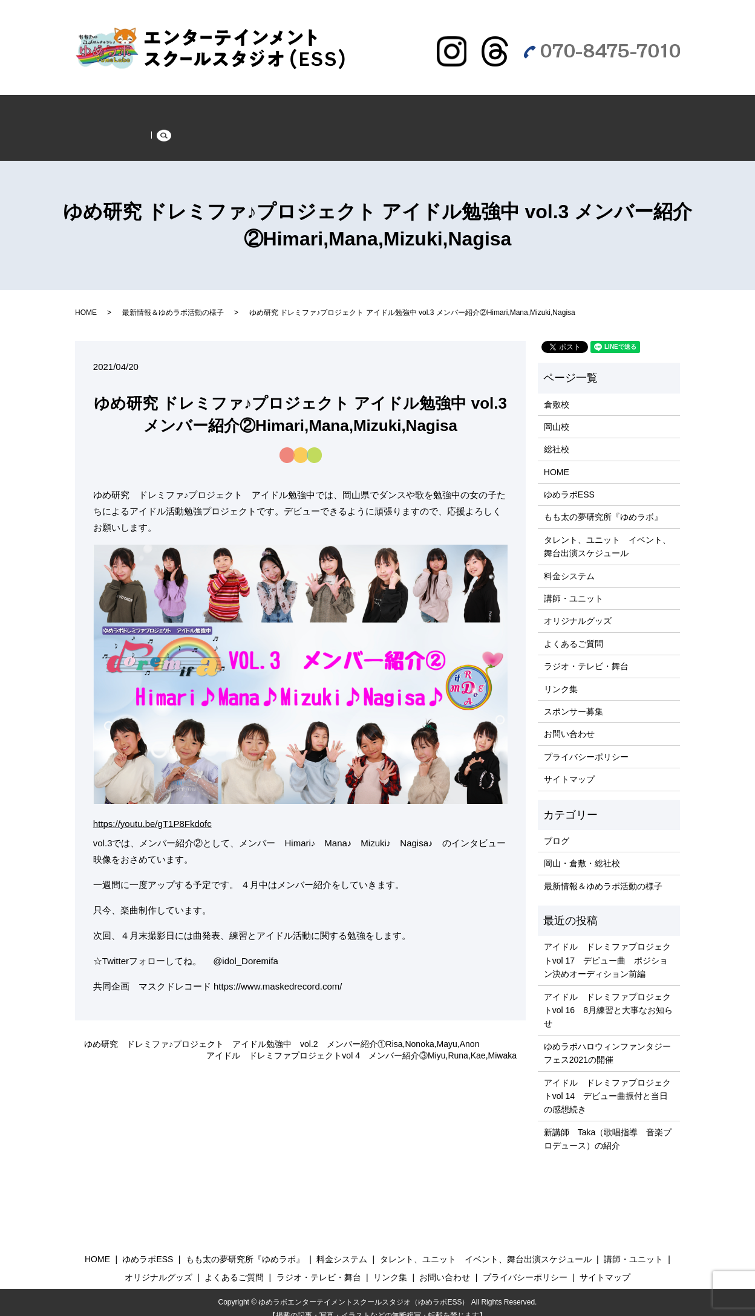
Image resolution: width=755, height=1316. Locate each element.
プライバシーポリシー (586, 743)
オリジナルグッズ (578, 607)
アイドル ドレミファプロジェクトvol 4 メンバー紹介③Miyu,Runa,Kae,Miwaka (361, 1042)
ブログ (556, 827)
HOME (100, 108)
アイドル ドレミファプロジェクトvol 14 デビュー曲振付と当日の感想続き (607, 1082)
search (289, 135)
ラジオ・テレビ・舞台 (130, 132)
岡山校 (556, 413)
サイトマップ (569, 766)
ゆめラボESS (308, 108)
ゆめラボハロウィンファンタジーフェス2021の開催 (607, 1039)
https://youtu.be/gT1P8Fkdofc (152, 810)
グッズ (515, 108)
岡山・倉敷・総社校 (582, 850)
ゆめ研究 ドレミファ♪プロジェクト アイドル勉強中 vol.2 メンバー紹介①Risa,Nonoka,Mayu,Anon (281, 1030)
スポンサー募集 (227, 132)
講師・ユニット (573, 585)
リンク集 (561, 675)
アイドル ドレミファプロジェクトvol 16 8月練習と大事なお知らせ (608, 996)
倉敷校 (556, 390)
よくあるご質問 (583, 108)
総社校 (556, 436)
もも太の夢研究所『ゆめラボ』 (418, 108)
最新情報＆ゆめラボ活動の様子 (198, 108)
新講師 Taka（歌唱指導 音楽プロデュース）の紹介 (608, 1124)
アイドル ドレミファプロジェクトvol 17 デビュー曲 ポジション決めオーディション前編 (607, 947)
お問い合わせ (569, 720)
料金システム (569, 562)
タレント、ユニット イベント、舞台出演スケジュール (607, 532)
